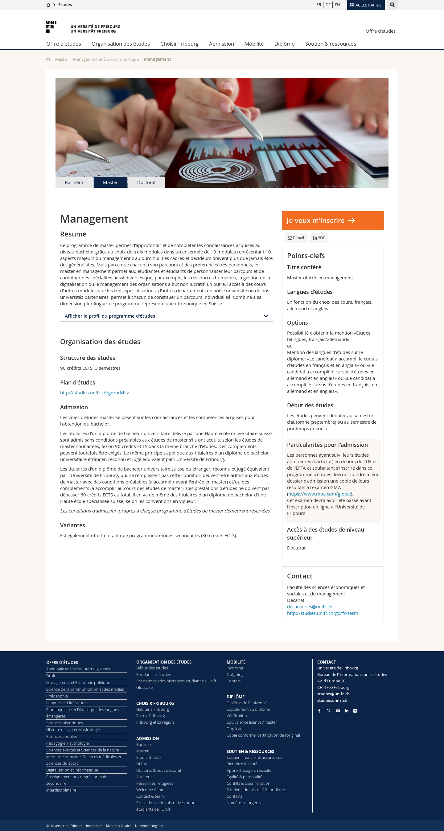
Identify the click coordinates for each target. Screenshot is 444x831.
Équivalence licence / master (252, 722)
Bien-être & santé (242, 764)
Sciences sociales (61, 736)
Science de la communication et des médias (85, 689)
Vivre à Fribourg (150, 715)
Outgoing (235, 674)
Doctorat (146, 182)
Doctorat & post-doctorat (158, 770)
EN (337, 4)
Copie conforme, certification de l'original (263, 735)
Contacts (234, 796)
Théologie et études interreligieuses (78, 669)
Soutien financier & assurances (254, 757)
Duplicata (235, 728)
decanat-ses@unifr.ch (309, 606)
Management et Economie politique (78, 682)
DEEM (141, 764)
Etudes (65, 4)
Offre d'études (381, 31)
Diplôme (284, 43)
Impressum (94, 826)
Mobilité (254, 43)
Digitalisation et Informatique (72, 770)
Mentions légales (118, 826)
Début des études (152, 668)
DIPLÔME (236, 697)
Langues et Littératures (67, 703)
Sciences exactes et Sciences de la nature (82, 750)
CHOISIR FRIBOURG (155, 703)
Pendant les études (153, 674)
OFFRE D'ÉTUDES (62, 662)
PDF (319, 238)
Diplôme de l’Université (247, 703)
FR (318, 4)
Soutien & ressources (330, 43)
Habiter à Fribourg (152, 709)
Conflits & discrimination (248, 783)
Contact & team (150, 796)
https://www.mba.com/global (319, 494)
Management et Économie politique (106, 59)
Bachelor (74, 182)
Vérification (237, 715)
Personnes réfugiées (154, 783)
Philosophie (57, 696)
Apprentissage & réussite (249, 770)
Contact (233, 681)
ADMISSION (147, 738)
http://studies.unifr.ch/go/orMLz (94, 392)
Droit (50, 675)
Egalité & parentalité (244, 777)
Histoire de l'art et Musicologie (73, 729)
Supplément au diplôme (248, 709)
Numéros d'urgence (244, 802)
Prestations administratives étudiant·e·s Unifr (176, 681)
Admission (221, 43)
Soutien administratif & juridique (256, 789)
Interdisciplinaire (61, 790)
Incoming (235, 668)
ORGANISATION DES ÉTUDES (163, 662)
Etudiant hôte (148, 757)
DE (328, 4)
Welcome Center (151, 789)
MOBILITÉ (236, 662)
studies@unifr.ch (333, 694)
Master (61, 59)
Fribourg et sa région (155, 722)
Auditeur (144, 777)
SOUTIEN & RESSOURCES (250, 751)
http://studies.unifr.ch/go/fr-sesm (322, 613)
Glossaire (144, 687)
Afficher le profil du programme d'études (110, 316)
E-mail (296, 238)
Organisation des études (121, 43)
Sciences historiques (64, 723)
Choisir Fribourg (179, 43)
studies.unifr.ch (332, 700)
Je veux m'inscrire (316, 220)
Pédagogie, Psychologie (67, 743)
